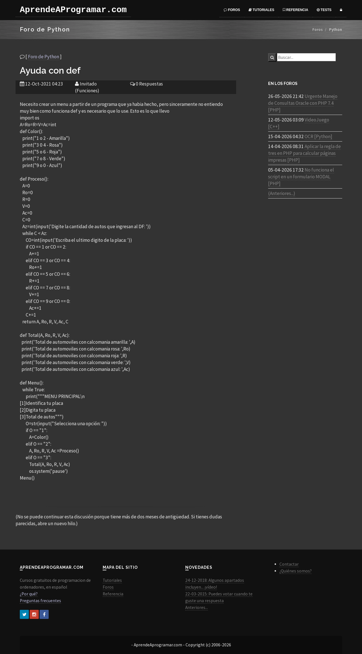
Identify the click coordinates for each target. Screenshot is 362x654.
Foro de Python (43, 57)
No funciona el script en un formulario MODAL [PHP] (301, 177)
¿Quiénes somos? (295, 571)
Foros (232, 10)
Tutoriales (261, 10)
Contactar (289, 564)
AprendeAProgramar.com (73, 10)
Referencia (295, 10)
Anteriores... (196, 607)
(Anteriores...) (281, 193)
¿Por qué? (29, 594)
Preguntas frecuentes (40, 600)
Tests (324, 10)
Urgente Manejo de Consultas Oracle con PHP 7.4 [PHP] (302, 103)
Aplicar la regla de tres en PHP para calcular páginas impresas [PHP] (304, 153)
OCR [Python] (318, 136)
